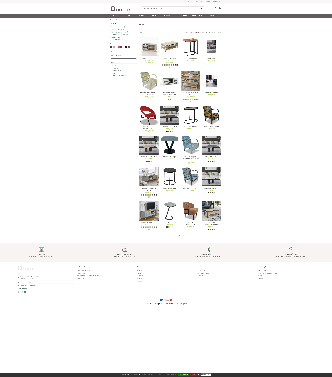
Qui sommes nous (198, 1)
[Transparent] (172, 227)
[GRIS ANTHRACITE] (167, 227)
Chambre (141, 276)
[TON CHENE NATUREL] (168, 131)
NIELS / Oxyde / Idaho (211, 127)
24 (219, 32)
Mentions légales (181, 304)
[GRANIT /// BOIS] (177, 65)
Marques (201, 276)
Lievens (115, 73)
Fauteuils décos (118, 29)
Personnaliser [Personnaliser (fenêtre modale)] (205, 375)
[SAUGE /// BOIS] (164, 65)
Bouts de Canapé (190, 58)
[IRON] (167, 131)
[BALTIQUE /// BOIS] (169, 67)
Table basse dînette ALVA (190, 93)
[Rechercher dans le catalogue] (202, 8)
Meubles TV (116, 37)
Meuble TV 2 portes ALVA (149, 189)
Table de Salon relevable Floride (211, 223)
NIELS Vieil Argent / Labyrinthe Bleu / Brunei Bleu (190, 159)
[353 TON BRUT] (168, 99)
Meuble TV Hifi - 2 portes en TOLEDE (169, 93)
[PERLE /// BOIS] (162, 65)
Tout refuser (195, 375)
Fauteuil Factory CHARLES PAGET (191, 223)
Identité (260, 276)
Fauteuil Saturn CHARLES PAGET (149, 128)
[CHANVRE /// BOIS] (173, 65)
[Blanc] (170, 227)
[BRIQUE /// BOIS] (169, 65)
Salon (140, 273)
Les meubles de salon (120, 34)
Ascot (115, 68)
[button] (212, 16)
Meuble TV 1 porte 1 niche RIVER (149, 59)
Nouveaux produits (204, 273)
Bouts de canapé (118, 27)
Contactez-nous (216, 1)
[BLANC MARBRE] (214, 229)
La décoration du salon (120, 32)
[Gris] (168, 227)
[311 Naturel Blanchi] (170, 99)
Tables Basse (211, 58)
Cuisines (140, 281)
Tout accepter (183, 375)
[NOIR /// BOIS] (175, 65)
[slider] (110, 58)
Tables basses (117, 39)
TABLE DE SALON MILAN (170, 127)
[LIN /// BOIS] (171, 65)
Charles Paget (117, 70)
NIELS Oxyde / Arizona (191, 188)
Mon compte (262, 270)
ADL (114, 65)
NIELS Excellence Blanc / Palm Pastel (149, 93)
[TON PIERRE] (172, 131)
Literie (140, 278)
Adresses (260, 278)
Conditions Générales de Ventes (88, 276)
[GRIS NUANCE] (170, 131)
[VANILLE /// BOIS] (168, 65)
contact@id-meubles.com (28, 285)
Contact (81, 278)
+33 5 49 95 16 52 (25, 282)
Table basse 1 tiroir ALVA (170, 59)
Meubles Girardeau (119, 76)
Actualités (207, 1)
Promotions (201, 270)
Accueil (190, 1)
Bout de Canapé (211, 92)
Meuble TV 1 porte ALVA (149, 222)
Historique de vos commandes (267, 273)
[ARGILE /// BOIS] (166, 65)
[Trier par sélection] (210, 32)
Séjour (140, 270)
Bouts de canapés (170, 188)
